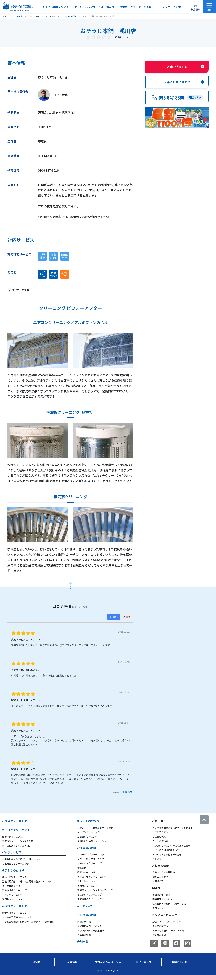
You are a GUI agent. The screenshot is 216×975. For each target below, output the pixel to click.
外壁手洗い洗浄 (85, 921)
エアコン (77, 7)
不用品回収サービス (162, 899)
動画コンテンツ (160, 876)
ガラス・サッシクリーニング (91, 876)
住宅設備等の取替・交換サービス (169, 903)
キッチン (135, 7)
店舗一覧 (82, 941)
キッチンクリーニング (88, 832)
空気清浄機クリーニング (89, 899)
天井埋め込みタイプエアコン (16, 845)
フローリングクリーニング (90, 854)
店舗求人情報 (159, 934)
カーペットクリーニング (89, 863)
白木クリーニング (86, 881)
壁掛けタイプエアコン (13, 836)
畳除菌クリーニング (87, 885)
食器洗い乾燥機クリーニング (91, 841)
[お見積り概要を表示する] (195, 6)
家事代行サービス (161, 894)
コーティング (162, 7)
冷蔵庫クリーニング (87, 836)
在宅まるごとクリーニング (15, 863)
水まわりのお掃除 (13, 870)
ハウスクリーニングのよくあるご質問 (171, 845)
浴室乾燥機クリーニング (14, 890)
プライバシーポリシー (108, 962)
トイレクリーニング (12, 894)
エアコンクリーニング (16, 830)
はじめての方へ (160, 832)
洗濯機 (124, 7)
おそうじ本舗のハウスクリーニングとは (172, 827)
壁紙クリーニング (86, 872)
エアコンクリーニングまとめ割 (17, 841)
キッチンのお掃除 (88, 821)
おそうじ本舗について (56, 7)
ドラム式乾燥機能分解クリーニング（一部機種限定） (29, 921)
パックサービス (94, 7)
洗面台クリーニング (12, 899)
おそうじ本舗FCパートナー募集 (168, 930)
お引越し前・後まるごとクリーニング (21, 859)
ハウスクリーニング (14, 821)
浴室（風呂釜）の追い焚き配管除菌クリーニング (26, 881)
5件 (118, 37)
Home (36, 962)
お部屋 (148, 7)
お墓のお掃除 (84, 934)
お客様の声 (158, 881)
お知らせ (156, 858)
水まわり (111, 7)
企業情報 (72, 962)
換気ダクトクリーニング (89, 894)
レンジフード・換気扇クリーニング (95, 827)
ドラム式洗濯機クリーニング (16, 917)
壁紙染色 (81, 867)
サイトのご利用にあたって (165, 850)
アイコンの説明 (20, 290)
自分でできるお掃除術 (163, 872)
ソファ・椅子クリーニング (90, 858)
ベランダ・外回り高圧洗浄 (90, 930)
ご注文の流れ (159, 836)
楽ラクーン (157, 908)
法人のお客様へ (160, 925)
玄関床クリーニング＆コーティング (95, 890)
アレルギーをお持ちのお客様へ (168, 854)
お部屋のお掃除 (86, 848)
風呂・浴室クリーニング (14, 876)
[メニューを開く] (209, 6)
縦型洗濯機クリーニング (14, 912)
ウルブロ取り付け (11, 885)
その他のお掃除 (86, 915)
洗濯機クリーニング (14, 906)
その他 (177, 7)
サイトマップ (143, 962)
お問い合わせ (179, 962)
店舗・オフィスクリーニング (166, 921)
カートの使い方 (160, 841)
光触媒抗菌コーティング (89, 925)
